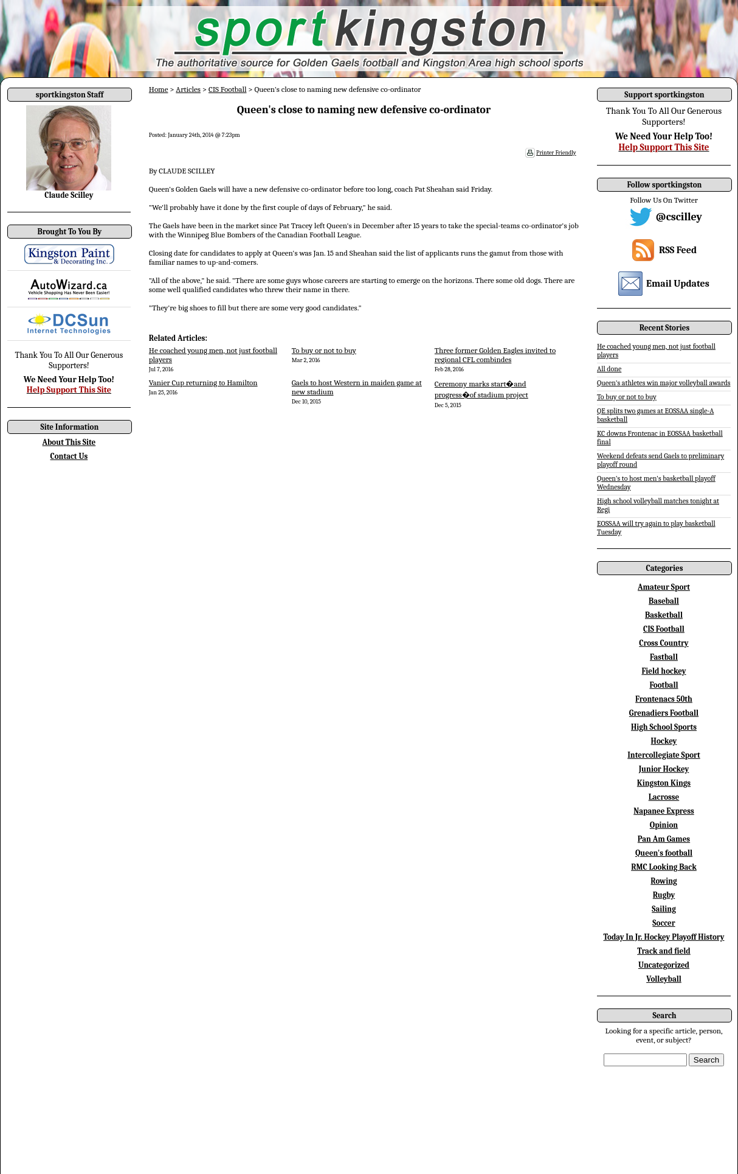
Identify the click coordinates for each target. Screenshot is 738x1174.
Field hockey (663, 671)
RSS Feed (678, 250)
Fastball (664, 657)
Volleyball (663, 979)
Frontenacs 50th (663, 699)
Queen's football (663, 853)
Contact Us (69, 456)
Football (663, 685)
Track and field (664, 951)
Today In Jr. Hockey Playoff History (664, 937)
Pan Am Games (664, 839)
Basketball (664, 615)
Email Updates (677, 283)
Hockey (664, 741)
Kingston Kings (664, 783)
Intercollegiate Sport (663, 755)
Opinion (664, 825)
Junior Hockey (664, 769)
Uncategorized (663, 965)
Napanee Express (663, 811)
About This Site (69, 442)
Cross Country (663, 643)
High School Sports (664, 727)
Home (158, 89)
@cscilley (679, 217)
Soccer (663, 923)
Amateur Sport (664, 587)
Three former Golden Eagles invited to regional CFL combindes (495, 355)
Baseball (664, 601)
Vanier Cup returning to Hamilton (203, 382)
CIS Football (228, 89)
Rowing (663, 881)
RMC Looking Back (664, 867)
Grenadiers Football (663, 713)
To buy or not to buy (324, 350)
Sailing (664, 909)
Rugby (664, 895)
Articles (188, 89)
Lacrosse (664, 797)
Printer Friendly (556, 152)
